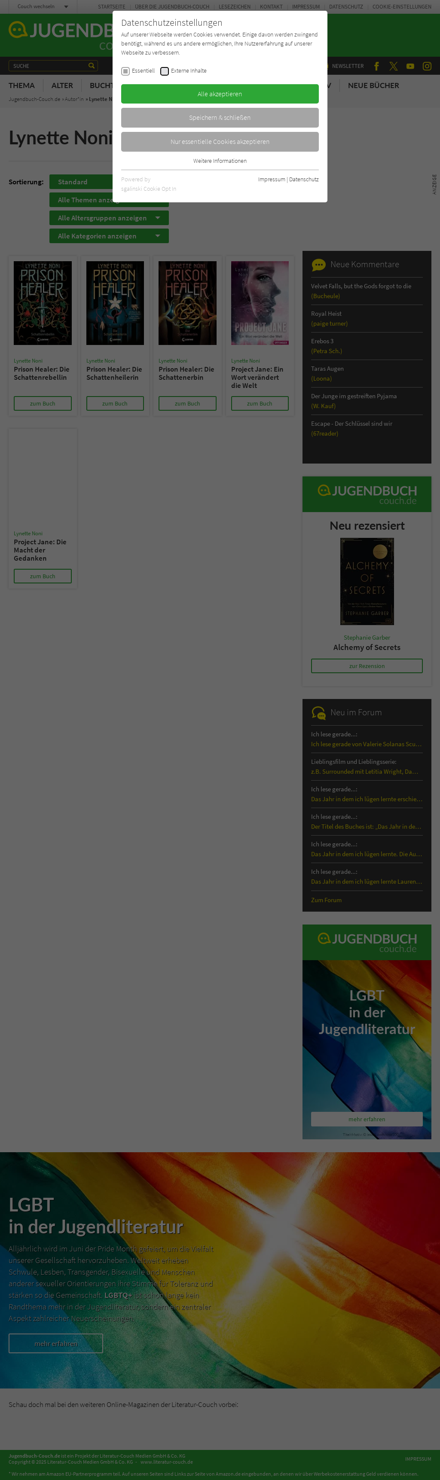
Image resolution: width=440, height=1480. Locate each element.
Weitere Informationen (220, 161)
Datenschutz (304, 179)
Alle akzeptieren (220, 93)
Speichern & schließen (220, 117)
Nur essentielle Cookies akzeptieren (220, 141)
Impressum (271, 179)
